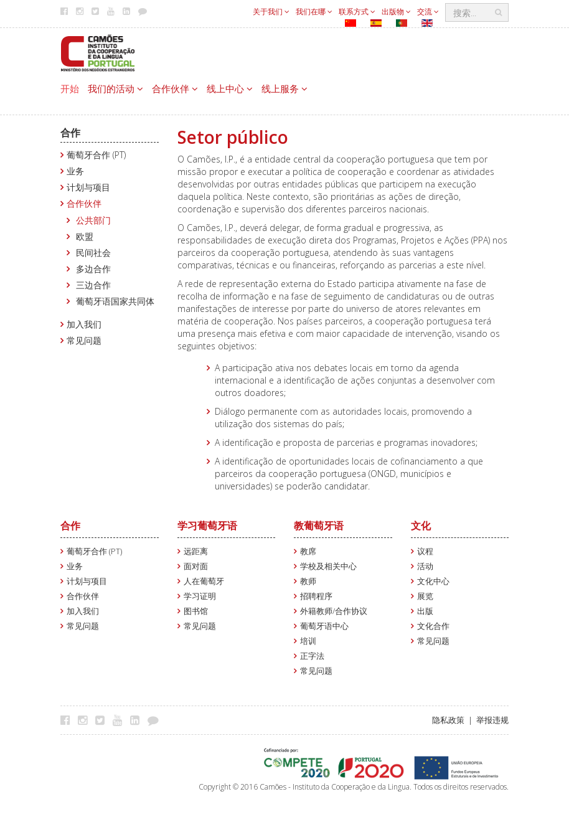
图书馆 (196, 611)
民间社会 (93, 252)
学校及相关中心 (328, 566)
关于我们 (271, 11)
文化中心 (433, 581)
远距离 (196, 551)
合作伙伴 (175, 88)
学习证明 (200, 596)
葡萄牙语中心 (324, 626)
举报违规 (492, 720)
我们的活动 (115, 88)
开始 (69, 88)
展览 (425, 596)
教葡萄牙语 (319, 525)
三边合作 (93, 285)
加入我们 (84, 324)
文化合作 (433, 626)
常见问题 (84, 340)
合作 (70, 132)
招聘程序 (316, 596)
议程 (425, 551)
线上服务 (284, 88)
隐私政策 (448, 720)
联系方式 (357, 11)
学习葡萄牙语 (207, 525)
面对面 (196, 566)
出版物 (396, 11)
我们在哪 (314, 11)
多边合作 (93, 269)
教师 (308, 581)
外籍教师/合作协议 (333, 611)
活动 (425, 566)
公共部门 (93, 220)
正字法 (312, 656)
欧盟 (84, 236)
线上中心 (230, 88)
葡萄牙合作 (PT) (96, 155)
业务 (75, 171)
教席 (308, 551)
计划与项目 (88, 187)
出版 (425, 611)
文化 (421, 525)
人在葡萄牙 (204, 581)
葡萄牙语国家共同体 (115, 301)
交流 (428, 11)
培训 (308, 641)
